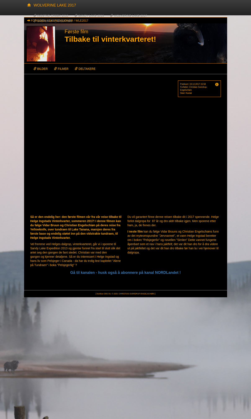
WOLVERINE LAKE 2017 (55, 5)
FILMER (61, 68)
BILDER (40, 68)
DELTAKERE (85, 68)
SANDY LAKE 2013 (89, 15)
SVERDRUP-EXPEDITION (52, 21)
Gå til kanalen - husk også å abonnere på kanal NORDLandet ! (125, 272)
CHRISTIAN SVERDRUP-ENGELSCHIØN (136, 294)
